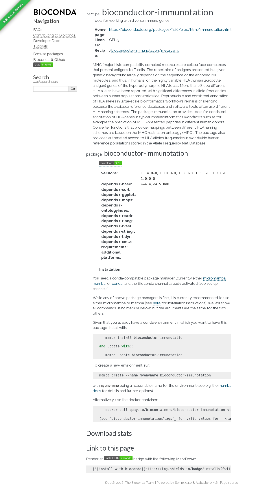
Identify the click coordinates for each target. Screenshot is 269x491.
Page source (229, 482)
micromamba (214, 278)
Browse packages (48, 54)
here (157, 303)
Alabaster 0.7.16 (207, 482)
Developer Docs (47, 40)
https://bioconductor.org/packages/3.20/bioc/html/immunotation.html (170, 29)
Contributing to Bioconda (54, 35)
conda (117, 283)
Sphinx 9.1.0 (183, 482)
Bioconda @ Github (49, 59)
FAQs (37, 29)
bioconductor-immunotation (135, 50)
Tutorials (40, 46)
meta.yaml (170, 50)
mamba (99, 283)
